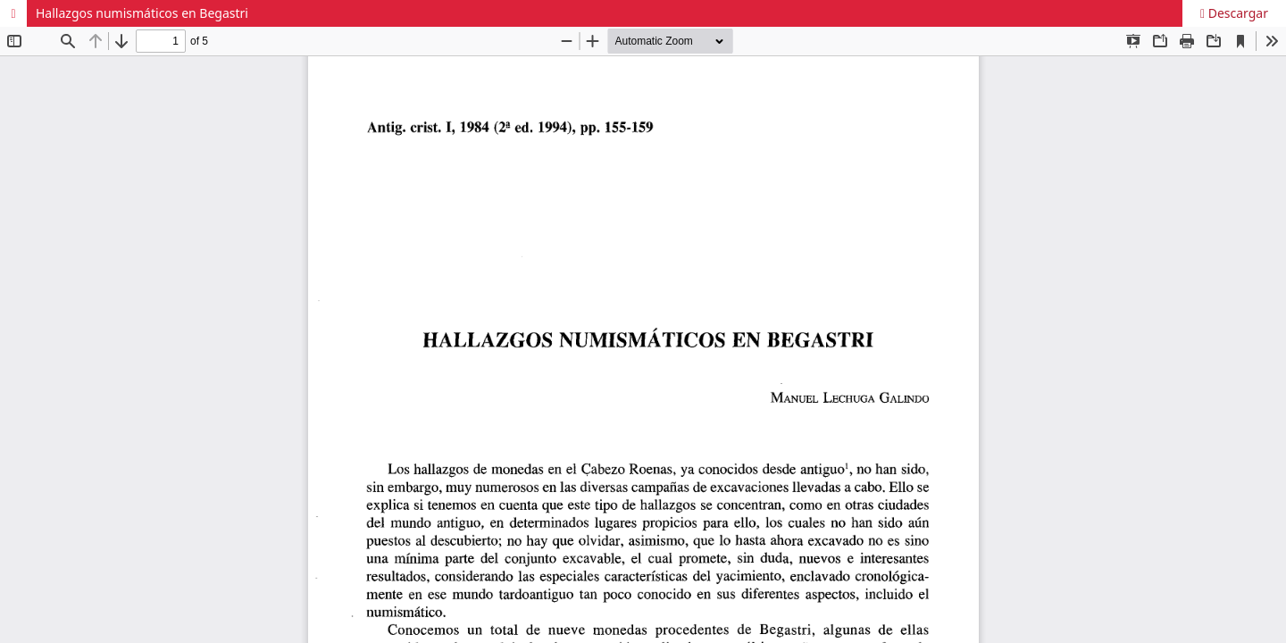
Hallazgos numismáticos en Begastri (142, 12)
